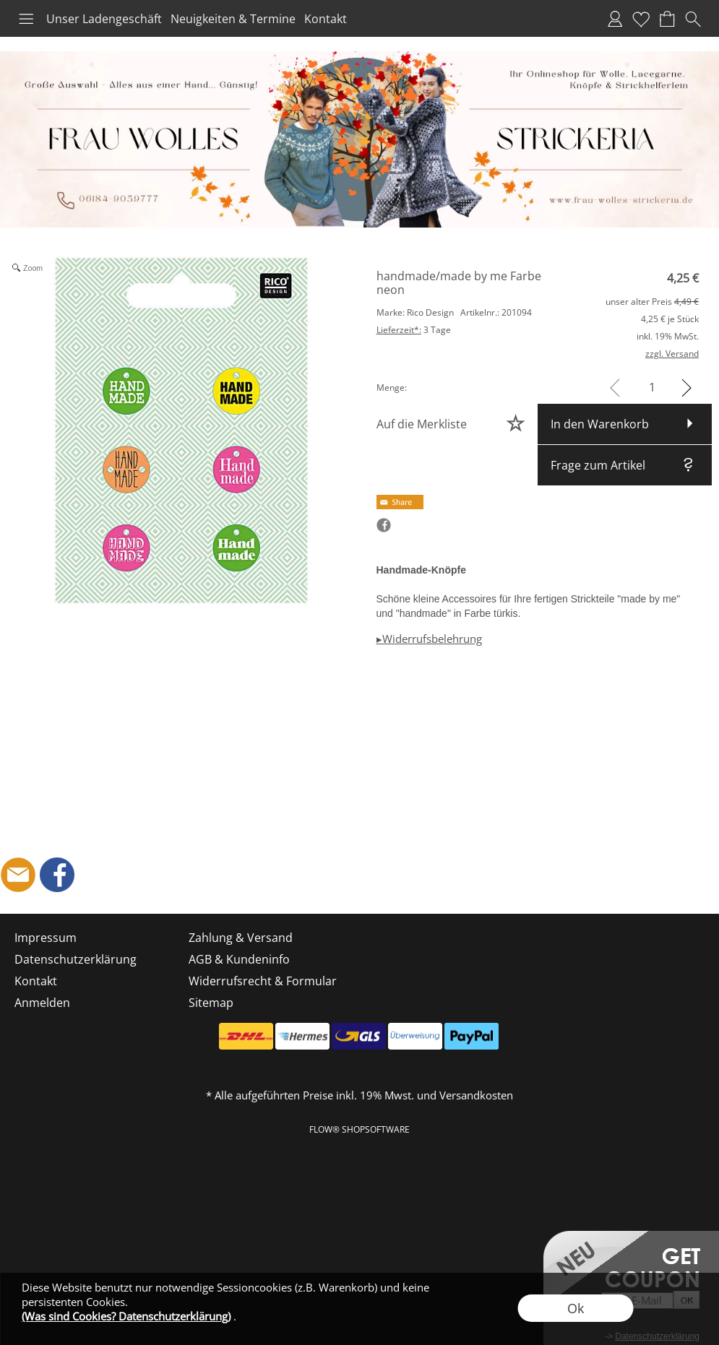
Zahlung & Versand (241, 938)
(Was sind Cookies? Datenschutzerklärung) (126, 1316)
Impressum (45, 938)
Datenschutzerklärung (75, 959)
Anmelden (615, 19)
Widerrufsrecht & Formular (263, 981)
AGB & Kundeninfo (239, 959)
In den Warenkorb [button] (600, 424)
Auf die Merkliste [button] (421, 424)
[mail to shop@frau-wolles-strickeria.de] (18, 875)
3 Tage (413, 330)
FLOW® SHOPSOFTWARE (359, 1129)
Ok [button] (575, 1308)
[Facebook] (57, 875)
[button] (26, 18)
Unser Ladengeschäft (104, 19)
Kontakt (325, 19)
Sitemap (211, 1003)
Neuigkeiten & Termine (233, 19)
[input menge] (652, 387)
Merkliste (641, 19)
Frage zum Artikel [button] (598, 465)
